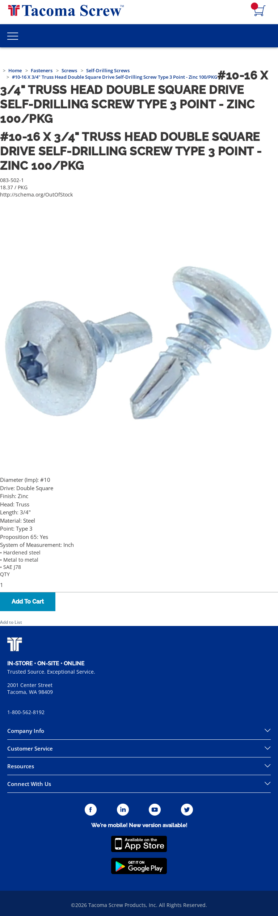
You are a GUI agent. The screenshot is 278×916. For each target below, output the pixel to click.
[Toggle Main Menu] (12, 36)
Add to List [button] (11, 622)
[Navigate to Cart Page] (260, 11)
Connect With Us (29, 783)
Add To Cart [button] (28, 601)
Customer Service (30, 748)
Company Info (25, 730)
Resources (20, 766)
